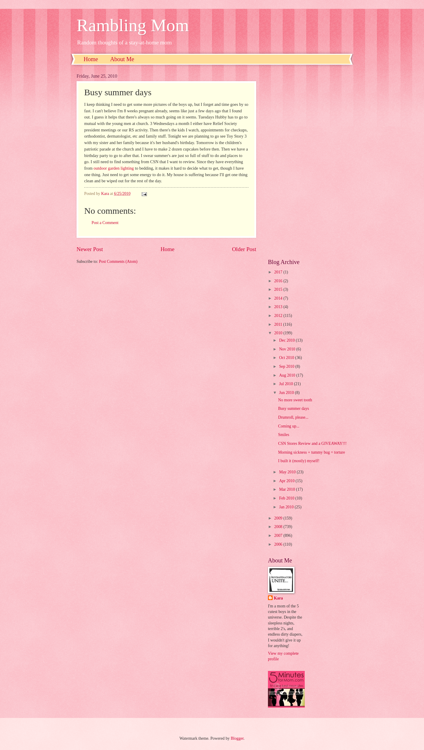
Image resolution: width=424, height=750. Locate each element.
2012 (278, 315)
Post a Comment (105, 223)
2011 (278, 324)
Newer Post (90, 249)
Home (91, 59)
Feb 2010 (287, 498)
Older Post (244, 249)
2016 (278, 281)
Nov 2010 (287, 349)
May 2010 (288, 472)
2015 (278, 289)
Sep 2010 (287, 366)
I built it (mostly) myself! (298, 461)
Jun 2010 (287, 392)
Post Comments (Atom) (118, 261)
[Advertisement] (307, 162)
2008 (278, 527)
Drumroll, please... (293, 417)
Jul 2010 (286, 384)
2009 (278, 518)
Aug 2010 (287, 375)
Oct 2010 (287, 357)
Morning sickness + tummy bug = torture (311, 452)
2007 (278, 535)
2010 (278, 333)
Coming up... (288, 426)
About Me (122, 59)
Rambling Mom (133, 25)
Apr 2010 (287, 481)
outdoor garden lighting (114, 168)
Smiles (283, 434)
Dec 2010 (287, 340)
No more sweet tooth (295, 400)
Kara (278, 598)
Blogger (237, 738)
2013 (278, 307)
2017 (278, 272)
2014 (278, 298)
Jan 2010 (287, 507)
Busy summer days (293, 408)
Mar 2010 (287, 489)
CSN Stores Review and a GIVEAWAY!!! (312, 443)
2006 (278, 544)
